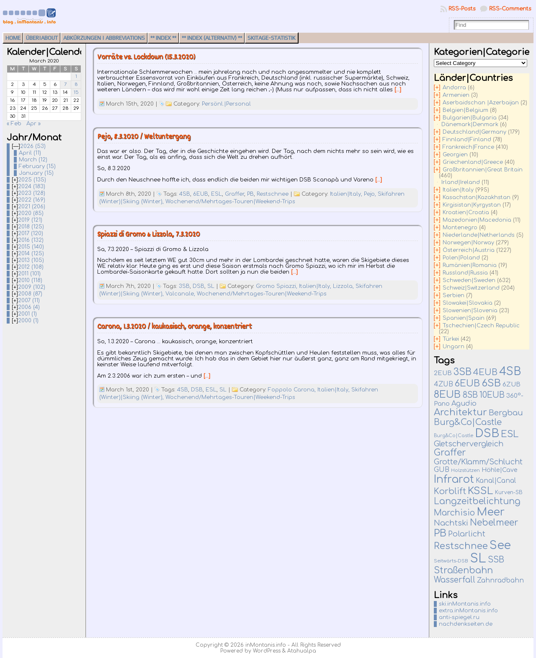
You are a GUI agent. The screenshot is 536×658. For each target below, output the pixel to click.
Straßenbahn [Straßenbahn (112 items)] (463, 570)
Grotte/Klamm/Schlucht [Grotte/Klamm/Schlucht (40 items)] (478, 462)
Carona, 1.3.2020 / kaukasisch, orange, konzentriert (174, 327)
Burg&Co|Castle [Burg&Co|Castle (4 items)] (453, 435)
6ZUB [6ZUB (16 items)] (511, 384)
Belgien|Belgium (465, 110)
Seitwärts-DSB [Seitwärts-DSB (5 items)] (451, 561)
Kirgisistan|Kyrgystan (472, 205)
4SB (184, 194)
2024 (31, 186)
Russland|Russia (465, 273)
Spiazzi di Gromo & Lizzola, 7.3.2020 (148, 235)
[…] (397, 90)
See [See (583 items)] (500, 545)
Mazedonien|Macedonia (477, 220)
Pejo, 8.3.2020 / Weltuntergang (144, 137)
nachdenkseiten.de (465, 624)
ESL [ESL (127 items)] (509, 434)
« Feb (14, 124)
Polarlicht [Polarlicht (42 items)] (466, 534)
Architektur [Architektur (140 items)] (460, 412)
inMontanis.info (265, 645)
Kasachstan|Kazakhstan (476, 197)
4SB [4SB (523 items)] (510, 371)
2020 (31, 213)
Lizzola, (344, 286)
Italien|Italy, (347, 194)
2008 (30, 294)
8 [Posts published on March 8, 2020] (76, 84)
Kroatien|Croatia (466, 212)
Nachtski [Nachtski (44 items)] (451, 523)
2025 (32, 180)
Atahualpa (301, 651)
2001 (27, 314)
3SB (184, 286)
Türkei (451, 339)
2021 (31, 207)
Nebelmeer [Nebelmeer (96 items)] (494, 523)
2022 (31, 200)
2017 (30, 233)
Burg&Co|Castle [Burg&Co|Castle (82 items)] (468, 422)
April (30, 153)
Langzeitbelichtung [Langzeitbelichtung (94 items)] (477, 501)
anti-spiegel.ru (459, 617)
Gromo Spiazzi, (277, 286)
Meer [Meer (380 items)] (491, 512)
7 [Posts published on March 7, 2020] (65, 84)
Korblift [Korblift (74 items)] (450, 491)
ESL (216, 194)
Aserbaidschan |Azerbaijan (481, 103)
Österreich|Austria (469, 250)
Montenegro (460, 228)
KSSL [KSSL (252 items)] (480, 491)
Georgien (455, 155)
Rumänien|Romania (470, 265)
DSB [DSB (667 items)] (487, 433)
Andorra (454, 88)
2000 (28, 321)
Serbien (453, 295)
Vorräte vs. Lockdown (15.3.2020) (146, 57)
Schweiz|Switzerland (471, 288)
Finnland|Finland (467, 139)
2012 (31, 267)
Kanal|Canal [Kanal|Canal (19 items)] (496, 480)
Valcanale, (181, 294)
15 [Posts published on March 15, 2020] (76, 92)
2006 (29, 307)
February (37, 166)
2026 (33, 146)
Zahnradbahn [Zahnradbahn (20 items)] (500, 580)
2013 (31, 260)
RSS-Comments (510, 9)
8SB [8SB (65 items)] (470, 395)
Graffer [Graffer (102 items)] (450, 453)
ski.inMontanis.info (465, 604)
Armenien (456, 95)
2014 (31, 253)
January (36, 173)
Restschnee (273, 194)
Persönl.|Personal (226, 104)
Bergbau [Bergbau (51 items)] (506, 413)
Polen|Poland (461, 258)
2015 (31, 247)
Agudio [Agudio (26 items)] (464, 403)
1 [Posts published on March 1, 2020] (76, 76)
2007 (29, 300)
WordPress (267, 651)
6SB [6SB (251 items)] (491, 383)
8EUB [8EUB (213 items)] (447, 394)
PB (250, 194)
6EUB (200, 194)
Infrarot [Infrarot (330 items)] (454, 479)
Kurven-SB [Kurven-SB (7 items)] (509, 492)
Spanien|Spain (463, 318)
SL (210, 286)
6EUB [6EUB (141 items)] (467, 383)
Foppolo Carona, (292, 390)
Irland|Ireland (460, 182)
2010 (30, 280)
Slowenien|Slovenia (470, 310)
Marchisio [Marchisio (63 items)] (454, 513)
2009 (31, 287)
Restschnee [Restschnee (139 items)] (461, 546)
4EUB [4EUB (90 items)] (485, 372)
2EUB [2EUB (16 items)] (443, 373)
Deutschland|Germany (474, 132)
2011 (29, 274)
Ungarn (453, 347)
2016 (31, 240)
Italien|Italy (458, 190)
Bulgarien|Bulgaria (470, 118)
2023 (31, 193)
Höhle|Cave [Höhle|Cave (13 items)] (500, 470)
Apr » (33, 124)
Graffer (234, 194)
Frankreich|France (468, 147)
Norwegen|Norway (468, 243)
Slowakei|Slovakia (467, 303)
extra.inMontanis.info (468, 611)
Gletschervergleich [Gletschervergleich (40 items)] (468, 444)
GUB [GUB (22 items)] (441, 470)
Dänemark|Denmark (469, 124)
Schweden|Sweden (469, 280)
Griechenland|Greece (473, 162)
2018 (31, 227)
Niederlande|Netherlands (479, 235)
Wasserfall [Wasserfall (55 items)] (454, 579)
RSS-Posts (462, 9)
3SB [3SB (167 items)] (463, 372)
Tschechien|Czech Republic (481, 326)
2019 (30, 220)
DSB (198, 286)
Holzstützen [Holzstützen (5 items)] (465, 470)
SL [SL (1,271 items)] (478, 558)
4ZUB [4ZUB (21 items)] (443, 384)
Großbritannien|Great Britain (483, 170)
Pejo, (371, 194)
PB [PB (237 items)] (440, 533)
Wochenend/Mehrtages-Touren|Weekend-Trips (230, 202)
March (33, 160)
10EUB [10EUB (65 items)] (492, 395)
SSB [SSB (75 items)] (496, 560)
